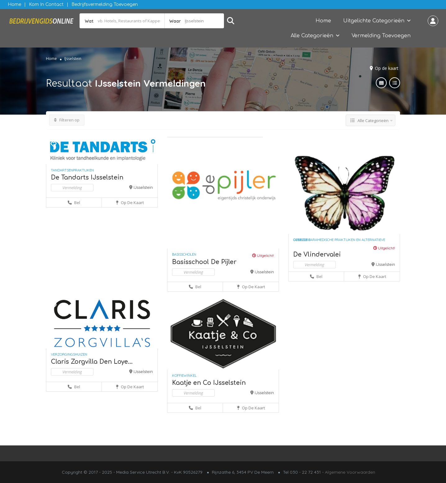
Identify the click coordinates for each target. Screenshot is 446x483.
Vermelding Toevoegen (381, 36)
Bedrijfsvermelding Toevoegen (104, 4)
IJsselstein (143, 187)
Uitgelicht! (263, 255)
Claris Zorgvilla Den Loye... (92, 361)
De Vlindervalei (317, 254)
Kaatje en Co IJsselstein (209, 383)
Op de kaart (386, 68)
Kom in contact (46, 4)
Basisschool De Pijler (204, 262)
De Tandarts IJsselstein (87, 177)
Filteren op (67, 120)
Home (14, 4)
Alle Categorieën (312, 36)
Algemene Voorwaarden (350, 472)
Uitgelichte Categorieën (373, 21)
